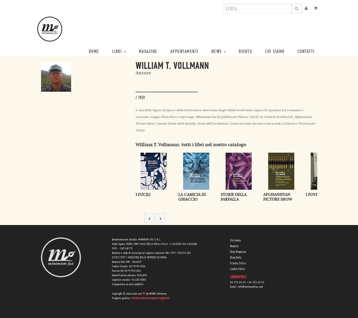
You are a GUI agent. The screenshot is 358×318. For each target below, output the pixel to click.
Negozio (234, 246)
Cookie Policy (237, 269)
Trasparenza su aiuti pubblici (128, 284)
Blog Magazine (238, 251)
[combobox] (257, 9)
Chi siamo (235, 240)
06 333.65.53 (256, 282)
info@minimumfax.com (250, 286)
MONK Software (158, 293)
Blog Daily (236, 257)
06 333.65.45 (238, 282)
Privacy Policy (238, 263)
